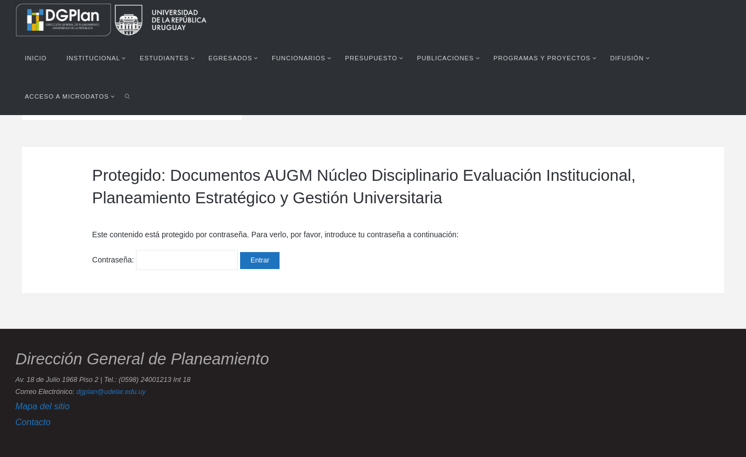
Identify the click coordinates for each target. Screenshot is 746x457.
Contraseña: (165, 259)
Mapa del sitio (42, 406)
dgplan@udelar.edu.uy (110, 392)
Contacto (32, 422)
